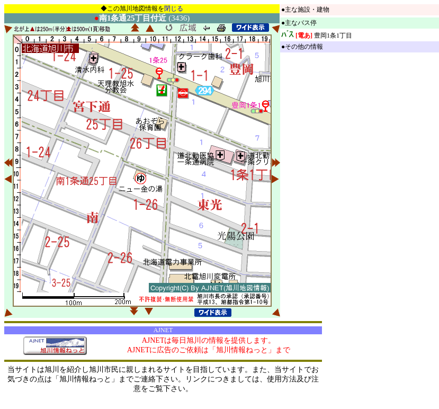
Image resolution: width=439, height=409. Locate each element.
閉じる (173, 8)
